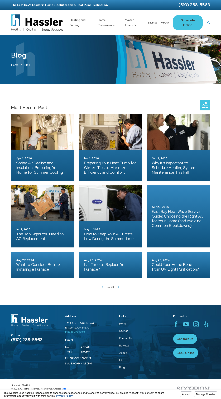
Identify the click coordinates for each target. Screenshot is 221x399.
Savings (123, 331)
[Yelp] (206, 324)
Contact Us (125, 338)
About (123, 353)
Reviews (124, 345)
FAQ (121, 360)
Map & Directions (75, 332)
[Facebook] (176, 324)
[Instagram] (196, 324)
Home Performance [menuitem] (106, 22)
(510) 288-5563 (194, 5)
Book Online (186, 353)
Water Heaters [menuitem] (130, 22)
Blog (122, 367)
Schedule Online (188, 22)
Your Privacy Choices (53, 388)
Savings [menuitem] (152, 23)
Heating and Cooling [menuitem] (77, 22)
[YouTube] (186, 324)
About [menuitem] (165, 23)
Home (123, 323)
